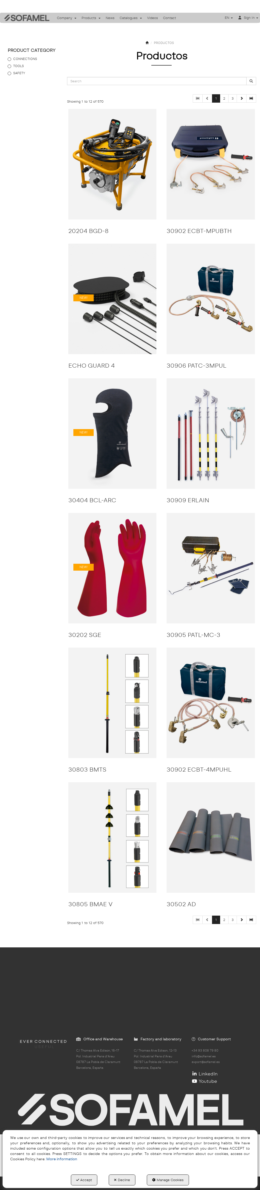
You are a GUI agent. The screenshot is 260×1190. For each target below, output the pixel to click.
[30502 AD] (211, 837)
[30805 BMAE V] (112, 837)
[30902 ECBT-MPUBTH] (211, 164)
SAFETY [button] (19, 73)
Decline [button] (122, 1180)
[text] (157, 81)
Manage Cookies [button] (168, 1180)
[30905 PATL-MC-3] (211, 568)
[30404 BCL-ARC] (112, 433)
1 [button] (216, 98)
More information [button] (61, 1159)
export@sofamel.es (206, 1062)
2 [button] (224, 98)
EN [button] (229, 17)
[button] (25, 18)
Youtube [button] (204, 1081)
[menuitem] (66, 18)
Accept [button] (84, 1180)
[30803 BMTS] (112, 703)
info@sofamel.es (204, 1056)
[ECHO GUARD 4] (112, 299)
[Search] (251, 81)
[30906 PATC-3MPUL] (211, 299)
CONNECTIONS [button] (25, 59)
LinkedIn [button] (205, 1073)
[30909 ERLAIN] (211, 433)
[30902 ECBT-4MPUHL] (211, 703)
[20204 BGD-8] (112, 164)
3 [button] (233, 98)
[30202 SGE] (112, 568)
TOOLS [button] (18, 66)
